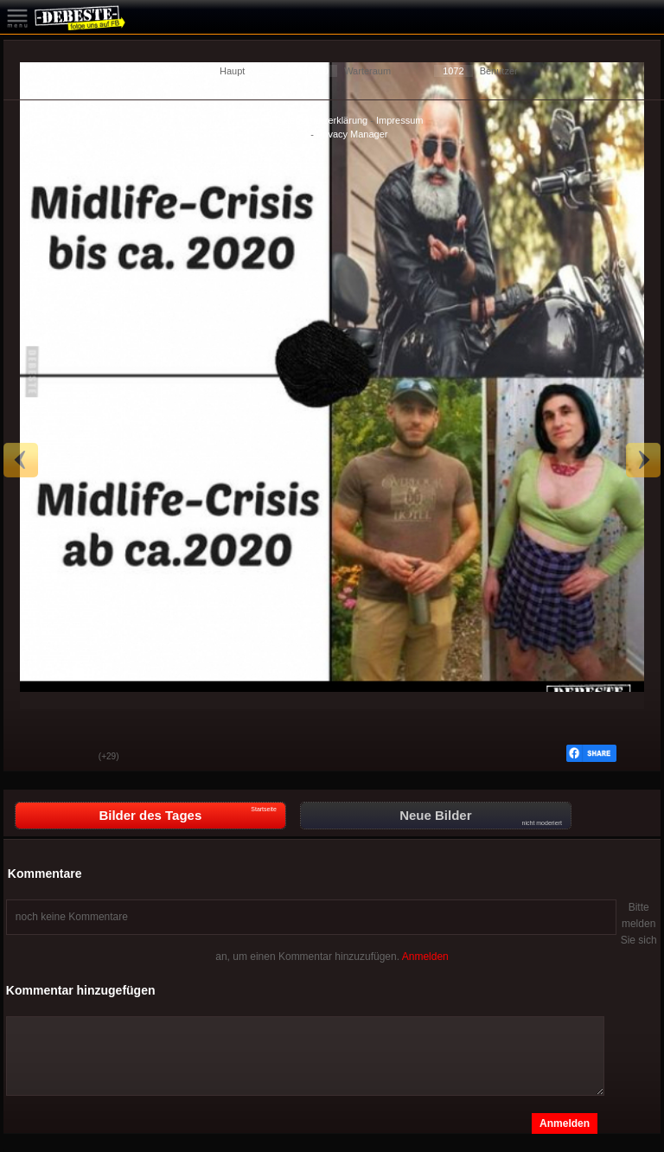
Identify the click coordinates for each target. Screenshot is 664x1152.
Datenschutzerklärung (321, 120)
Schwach (72, 757)
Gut (29, 757)
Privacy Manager (352, 134)
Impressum (399, 120)
